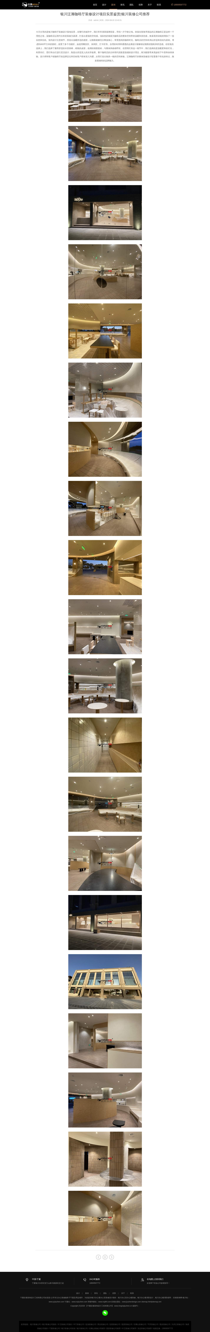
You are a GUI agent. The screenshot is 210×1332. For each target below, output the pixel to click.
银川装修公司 (35, 1324)
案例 (113, 5)
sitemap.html (146, 1302)
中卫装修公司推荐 (129, 1328)
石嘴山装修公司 (140, 1324)
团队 (132, 5)
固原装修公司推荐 (113, 1328)
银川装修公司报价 (49, 1324)
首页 (95, 5)
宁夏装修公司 (54, 1328)
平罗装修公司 (153, 1324)
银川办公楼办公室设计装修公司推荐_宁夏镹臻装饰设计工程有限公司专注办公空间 (30, 4)
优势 (141, 5)
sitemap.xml (156, 1302)
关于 (150, 5)
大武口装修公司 (178, 1324)
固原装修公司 (127, 1324)
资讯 (122, 5)
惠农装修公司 (165, 1324)
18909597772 (178, 5)
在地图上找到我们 (155, 1279)
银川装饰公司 (82, 1328)
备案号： (136, 1306)
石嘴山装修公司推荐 (97, 1328)
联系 (159, 5)
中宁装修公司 (78, 1324)
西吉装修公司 (103, 1324)
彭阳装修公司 (115, 1324)
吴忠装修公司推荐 (145, 1328)
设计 (104, 5)
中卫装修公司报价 (65, 1324)
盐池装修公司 (91, 1324)
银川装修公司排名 (68, 1328)
